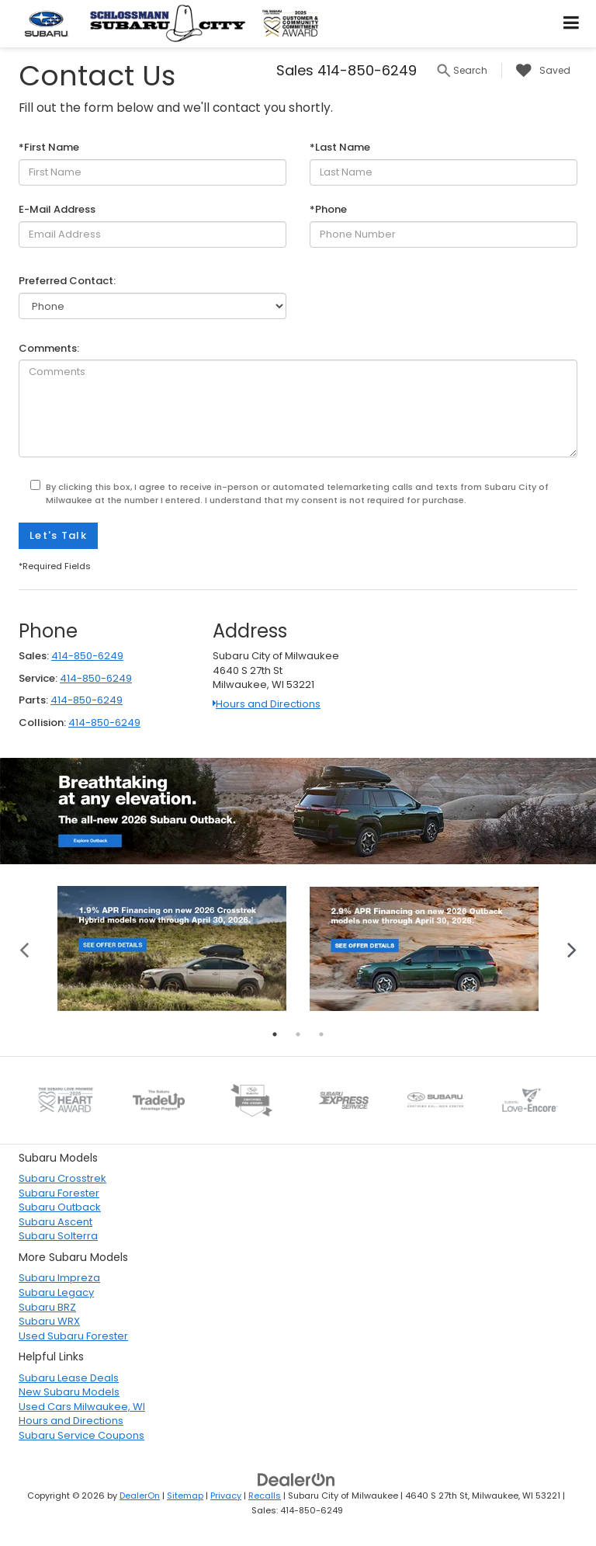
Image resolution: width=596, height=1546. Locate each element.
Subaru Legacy (56, 1292)
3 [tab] (321, 1034)
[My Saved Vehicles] (539, 71)
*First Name (49, 148)
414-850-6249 (87, 655)
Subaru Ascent (55, 1221)
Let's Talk (58, 535)
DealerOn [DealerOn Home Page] (140, 1495)
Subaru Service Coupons (81, 1435)
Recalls (264, 1495)
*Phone (328, 210)
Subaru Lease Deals (69, 1378)
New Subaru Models (69, 1391)
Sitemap (185, 1495)
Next (571, 948)
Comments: (49, 349)
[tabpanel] (171, 948)
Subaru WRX (49, 1321)
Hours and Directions (267, 704)
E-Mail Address (57, 210)
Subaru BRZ (47, 1307)
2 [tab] (298, 1034)
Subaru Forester (59, 1193)
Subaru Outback (60, 1207)
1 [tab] (274, 1034)
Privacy (225, 1495)
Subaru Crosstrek (62, 1178)
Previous (24, 948)
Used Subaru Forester (73, 1336)
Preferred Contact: (67, 281)
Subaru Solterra (58, 1235)
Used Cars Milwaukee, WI (82, 1406)
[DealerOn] (296, 1479)
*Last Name (340, 148)
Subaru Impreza (59, 1277)
